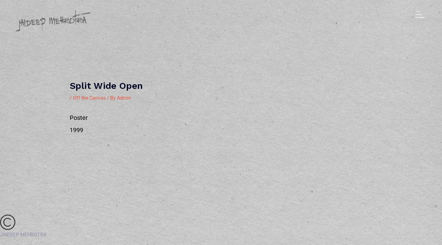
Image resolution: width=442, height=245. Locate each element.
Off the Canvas (89, 98)
